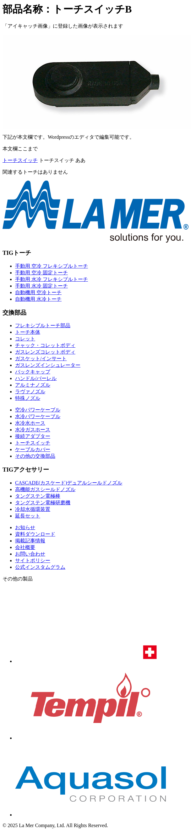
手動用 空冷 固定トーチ (41, 272)
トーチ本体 (27, 332)
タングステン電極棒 (37, 496)
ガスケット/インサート (41, 358)
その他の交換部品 (35, 456)
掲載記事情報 (30, 540)
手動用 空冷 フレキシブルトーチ (51, 266)
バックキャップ (32, 371)
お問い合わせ (30, 554)
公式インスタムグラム (40, 567)
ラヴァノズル (30, 391)
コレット (25, 338)
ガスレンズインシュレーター (47, 365)
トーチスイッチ (20, 160)
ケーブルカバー (32, 449)
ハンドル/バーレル (36, 378)
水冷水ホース (30, 423)
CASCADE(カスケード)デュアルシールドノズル (68, 482)
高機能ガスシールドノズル (45, 489)
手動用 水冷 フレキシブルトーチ (51, 279)
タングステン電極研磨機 (42, 502)
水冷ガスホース (32, 429)
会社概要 (25, 547)
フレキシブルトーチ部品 (42, 325)
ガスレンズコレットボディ (45, 352)
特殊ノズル (27, 398)
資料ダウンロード (35, 534)
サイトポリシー (32, 560)
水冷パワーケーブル (37, 416)
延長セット (27, 515)
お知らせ (25, 527)
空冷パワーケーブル (37, 409)
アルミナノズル (32, 385)
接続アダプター (32, 436)
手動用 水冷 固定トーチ (41, 285)
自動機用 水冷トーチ (38, 299)
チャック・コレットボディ (45, 345)
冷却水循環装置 (32, 509)
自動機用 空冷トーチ (38, 292)
